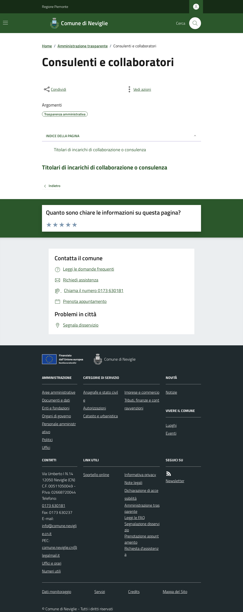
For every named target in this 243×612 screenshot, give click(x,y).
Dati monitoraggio (56, 591)
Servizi (99, 591)
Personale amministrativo (59, 428)
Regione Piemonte (55, 6)
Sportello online (96, 475)
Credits (134, 591)
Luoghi (171, 425)
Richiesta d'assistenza (141, 551)
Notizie (171, 392)
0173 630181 (53, 505)
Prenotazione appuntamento (141, 539)
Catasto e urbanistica (100, 416)
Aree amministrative (58, 392)
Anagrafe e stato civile (100, 396)
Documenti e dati (56, 400)
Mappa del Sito (175, 591)
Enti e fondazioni (55, 408)
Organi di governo (56, 416)
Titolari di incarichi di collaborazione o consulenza (104, 167)
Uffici (46, 447)
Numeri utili (51, 571)
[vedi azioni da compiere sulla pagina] (138, 89)
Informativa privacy (140, 475)
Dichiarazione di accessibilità (141, 494)
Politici (47, 440)
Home (47, 46)
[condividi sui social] (54, 89)
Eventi (171, 433)
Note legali (133, 482)
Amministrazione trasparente (83, 46)
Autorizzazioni (94, 408)
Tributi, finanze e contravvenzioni (141, 404)
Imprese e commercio (141, 392)
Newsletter (175, 481)
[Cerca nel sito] (193, 23)
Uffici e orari (51, 563)
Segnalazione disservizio (142, 527)
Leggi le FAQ (134, 517)
